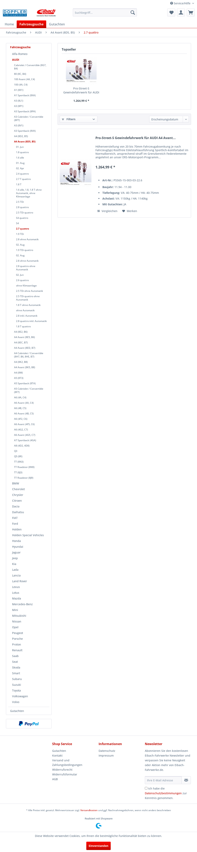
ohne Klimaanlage (26, 285)
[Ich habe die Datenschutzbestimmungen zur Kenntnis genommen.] (146, 788)
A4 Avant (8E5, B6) (24, 337)
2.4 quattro (22, 173)
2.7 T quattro (23, 179)
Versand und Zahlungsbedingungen (67, 762)
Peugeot (17, 633)
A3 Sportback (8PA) (25, 111)
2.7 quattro (22, 228)
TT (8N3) (19, 461)
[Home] (9, 24)
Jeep (15, 558)
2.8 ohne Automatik (27, 239)
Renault (17, 650)
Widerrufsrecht (62, 769)
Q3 (15, 451)
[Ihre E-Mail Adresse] (163, 780)
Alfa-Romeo (19, 54)
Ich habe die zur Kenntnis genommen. (166, 793)
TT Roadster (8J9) (23, 477)
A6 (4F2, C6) (20, 419)
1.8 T (18, 184)
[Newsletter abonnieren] (186, 780)
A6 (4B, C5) (20, 408)
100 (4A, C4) (21, 84)
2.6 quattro (22, 280)
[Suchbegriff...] (105, 12)
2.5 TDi (20, 202)
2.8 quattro (22, 207)
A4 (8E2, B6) (21, 331)
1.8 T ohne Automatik (28, 305)
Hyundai (17, 546)
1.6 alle (20, 157)
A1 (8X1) (18, 90)
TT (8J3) (18, 472)
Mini (15, 610)
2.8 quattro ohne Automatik (25, 267)
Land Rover (19, 581)
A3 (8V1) (18, 125)
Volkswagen (20, 696)
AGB (55, 779)
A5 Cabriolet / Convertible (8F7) (28, 390)
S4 (17, 223)
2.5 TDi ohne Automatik (29, 291)
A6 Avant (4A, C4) (24, 402)
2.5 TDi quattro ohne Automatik (28, 298)
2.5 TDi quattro (24, 212)
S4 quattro (22, 218)
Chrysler (17, 495)
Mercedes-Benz (22, 604)
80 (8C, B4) (20, 74)
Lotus (15, 593)
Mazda (16, 598)
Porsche (17, 639)
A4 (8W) (18, 372)
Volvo (15, 702)
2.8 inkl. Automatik (26, 315)
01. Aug (20, 163)
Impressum (106, 755)
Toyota (16, 690)
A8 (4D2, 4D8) (22, 445)
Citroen (17, 500)
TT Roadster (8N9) (24, 467)
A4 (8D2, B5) (21, 136)
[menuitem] (105, 12)
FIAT (15, 518)
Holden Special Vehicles (28, 535)
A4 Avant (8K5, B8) (24, 367)
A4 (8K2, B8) (21, 362)
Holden (17, 529)
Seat (15, 662)
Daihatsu (18, 512)
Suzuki (16, 685)
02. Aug (20, 244)
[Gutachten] (57, 24)
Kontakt (57, 755)
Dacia (15, 506)
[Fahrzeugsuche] (31, 24)
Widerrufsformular (64, 774)
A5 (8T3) (18, 378)
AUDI (15, 59)
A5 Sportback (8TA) (25, 383)
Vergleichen (107, 211)
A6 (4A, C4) (20, 397)
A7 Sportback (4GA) (25, 440)
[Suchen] (133, 12)
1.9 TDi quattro (24, 250)
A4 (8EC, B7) (21, 342)
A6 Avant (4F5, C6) (24, 424)
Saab (15, 656)
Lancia (16, 575)
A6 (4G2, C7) (21, 429)
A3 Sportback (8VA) (25, 131)
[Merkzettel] (171, 12)
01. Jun (20, 147)
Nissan (16, 621)
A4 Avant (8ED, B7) (24, 348)
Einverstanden (98, 846)
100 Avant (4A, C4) (24, 79)
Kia (14, 564)
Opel (15, 627)
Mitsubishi (19, 616)
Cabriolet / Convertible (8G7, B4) (30, 66)
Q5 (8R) (18, 456)
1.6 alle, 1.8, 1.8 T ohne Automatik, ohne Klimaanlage (29, 193)
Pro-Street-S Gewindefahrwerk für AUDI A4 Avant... (81, 90)
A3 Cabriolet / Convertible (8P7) (28, 118)
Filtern (68, 119)
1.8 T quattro (23, 326)
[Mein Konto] (181, 12)
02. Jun (20, 275)
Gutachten (17, 711)
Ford (15, 523)
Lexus (16, 587)
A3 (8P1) (18, 106)
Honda (16, 541)
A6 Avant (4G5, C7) (24, 435)
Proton (16, 644)
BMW (15, 483)
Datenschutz (107, 751)
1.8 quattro (22, 152)
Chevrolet (18, 489)
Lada (15, 570)
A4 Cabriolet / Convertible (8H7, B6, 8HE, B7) (28, 355)
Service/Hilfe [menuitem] (180, 3)
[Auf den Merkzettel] (129, 211)
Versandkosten (89, 810)
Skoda (16, 667)
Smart (16, 673)
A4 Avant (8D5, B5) (25, 141)
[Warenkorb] (191, 12)
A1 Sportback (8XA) (25, 95)
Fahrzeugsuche (20, 47)
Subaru (17, 679)
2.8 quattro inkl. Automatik (31, 321)
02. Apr (20, 168)
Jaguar (16, 552)
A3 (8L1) (18, 100)
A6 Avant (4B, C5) (24, 413)
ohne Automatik (25, 310)
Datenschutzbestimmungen (163, 793)
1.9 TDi (20, 234)
